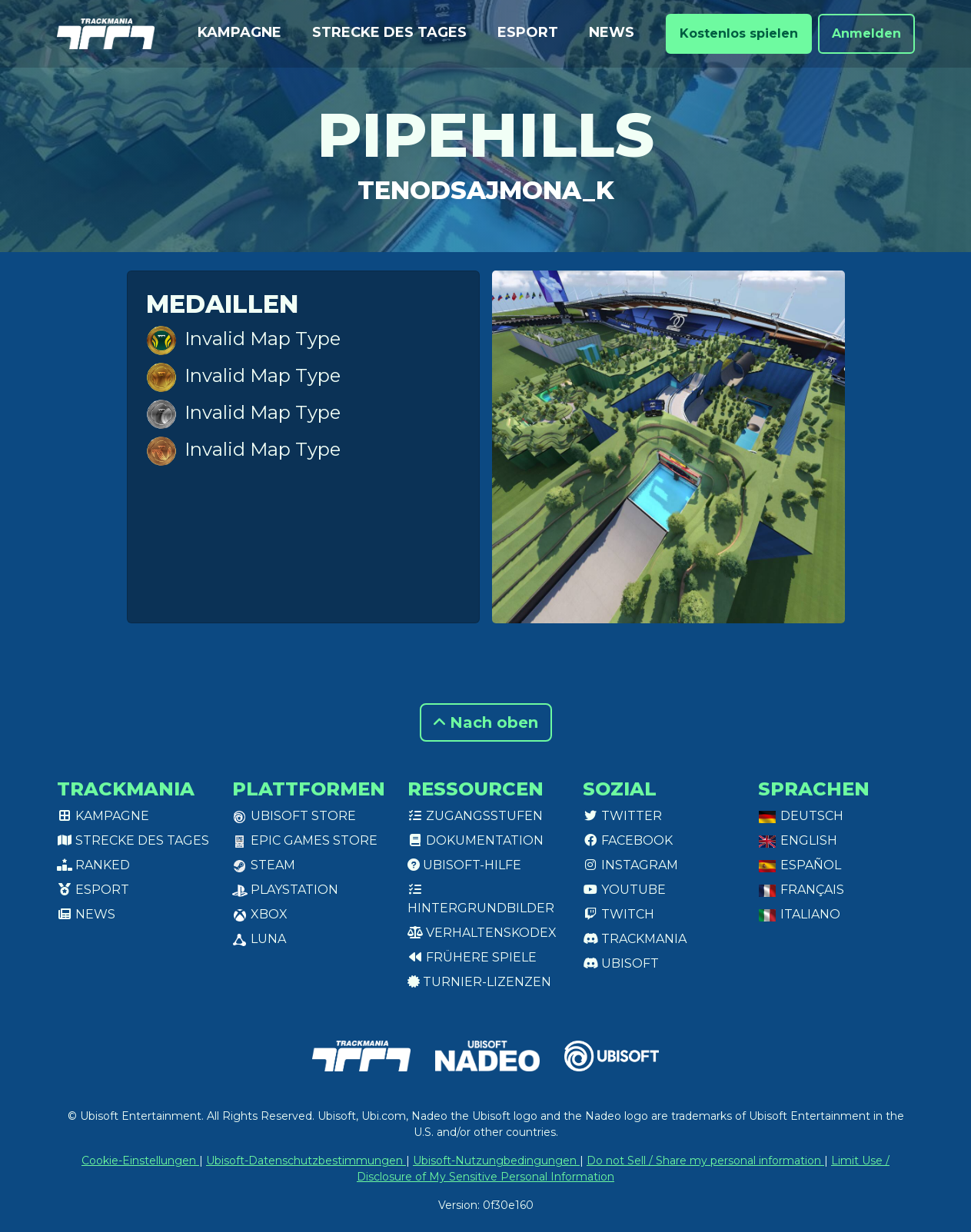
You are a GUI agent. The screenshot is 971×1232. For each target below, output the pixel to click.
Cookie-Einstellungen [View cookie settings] (140, 1160)
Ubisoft (621, 963)
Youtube (624, 889)
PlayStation (285, 889)
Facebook (628, 840)
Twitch (618, 914)
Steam (263, 865)
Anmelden (866, 33)
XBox (260, 914)
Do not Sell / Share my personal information (705, 1160)
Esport (527, 32)
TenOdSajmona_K (485, 190)
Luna (259, 938)
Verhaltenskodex (482, 932)
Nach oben (486, 722)
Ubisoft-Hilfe (464, 865)
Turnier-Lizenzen (479, 982)
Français (801, 889)
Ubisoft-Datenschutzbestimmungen (306, 1160)
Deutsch (800, 816)
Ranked (93, 865)
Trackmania (635, 938)
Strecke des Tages (389, 32)
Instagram (630, 865)
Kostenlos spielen (739, 33)
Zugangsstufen (475, 816)
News (611, 32)
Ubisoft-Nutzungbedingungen (496, 1160)
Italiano (799, 914)
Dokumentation (475, 840)
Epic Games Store (304, 840)
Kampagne (239, 32)
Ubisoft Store (294, 816)
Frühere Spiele (472, 957)
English (797, 840)
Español (799, 865)
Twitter (622, 816)
